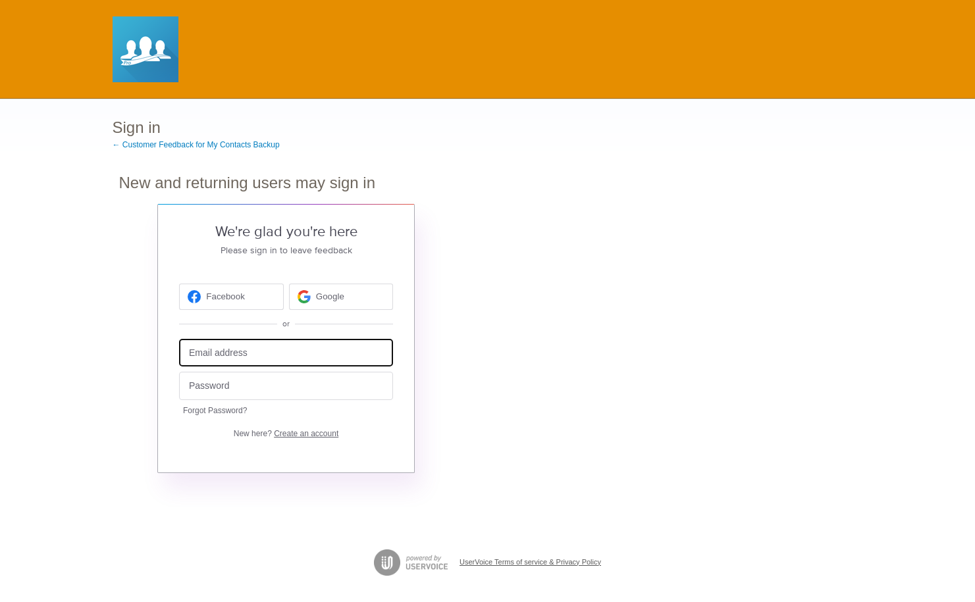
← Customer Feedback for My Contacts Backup (196, 144)
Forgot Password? (215, 410)
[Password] (286, 386)
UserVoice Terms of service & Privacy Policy (530, 562)
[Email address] (286, 353)
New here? (286, 433)
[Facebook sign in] (231, 297)
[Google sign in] (341, 297)
